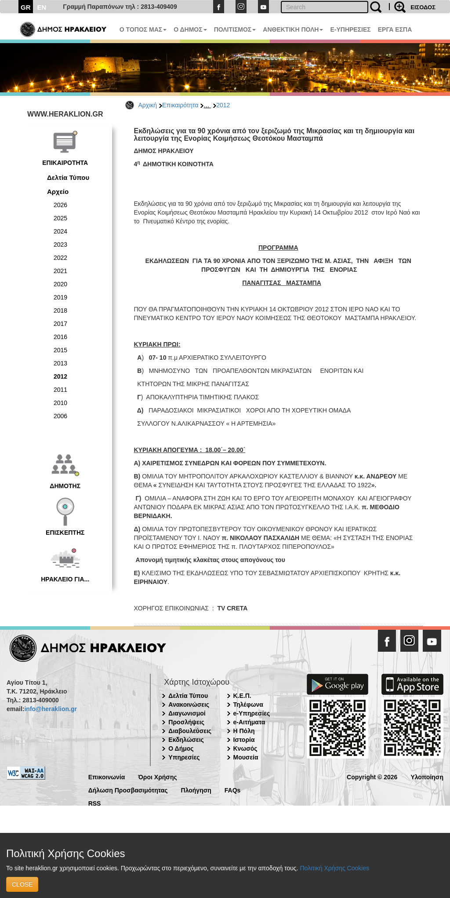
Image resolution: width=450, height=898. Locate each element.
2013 (60, 363)
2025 (60, 218)
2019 (60, 297)
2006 (60, 416)
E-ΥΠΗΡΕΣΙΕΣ (350, 29)
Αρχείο (58, 191)
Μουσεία (245, 757)
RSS (94, 803)
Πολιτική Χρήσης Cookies (334, 868)
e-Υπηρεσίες (251, 713)
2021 (60, 270)
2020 (60, 284)
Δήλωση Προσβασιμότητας (128, 789)
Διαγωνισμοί (186, 713)
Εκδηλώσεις (186, 739)
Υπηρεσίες (184, 757)
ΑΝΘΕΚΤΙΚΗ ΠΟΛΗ (293, 29)
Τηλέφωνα (248, 704)
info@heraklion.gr (50, 708)
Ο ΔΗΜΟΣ (190, 29)
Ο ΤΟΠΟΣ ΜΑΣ (143, 29)
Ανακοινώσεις (188, 704)
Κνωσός (245, 748)
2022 (60, 257)
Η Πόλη (244, 730)
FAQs (233, 789)
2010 (60, 402)
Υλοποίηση (426, 776)
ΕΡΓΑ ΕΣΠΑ (395, 29)
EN (42, 7)
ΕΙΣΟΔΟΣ (422, 7)
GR (26, 7)
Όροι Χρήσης (157, 776)
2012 (223, 105)
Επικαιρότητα (180, 105)
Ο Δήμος (180, 748)
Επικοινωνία (106, 776)
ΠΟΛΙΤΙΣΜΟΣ (235, 29)
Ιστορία (244, 739)
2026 (60, 204)
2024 (60, 231)
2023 (60, 244)
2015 (60, 350)
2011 (60, 389)
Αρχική (147, 105)
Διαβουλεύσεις (189, 730)
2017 (60, 323)
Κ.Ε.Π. (242, 695)
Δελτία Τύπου (68, 177)
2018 (60, 310)
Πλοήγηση (196, 789)
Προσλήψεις (186, 722)
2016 (60, 336)
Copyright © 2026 (372, 776)
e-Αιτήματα (249, 722)
